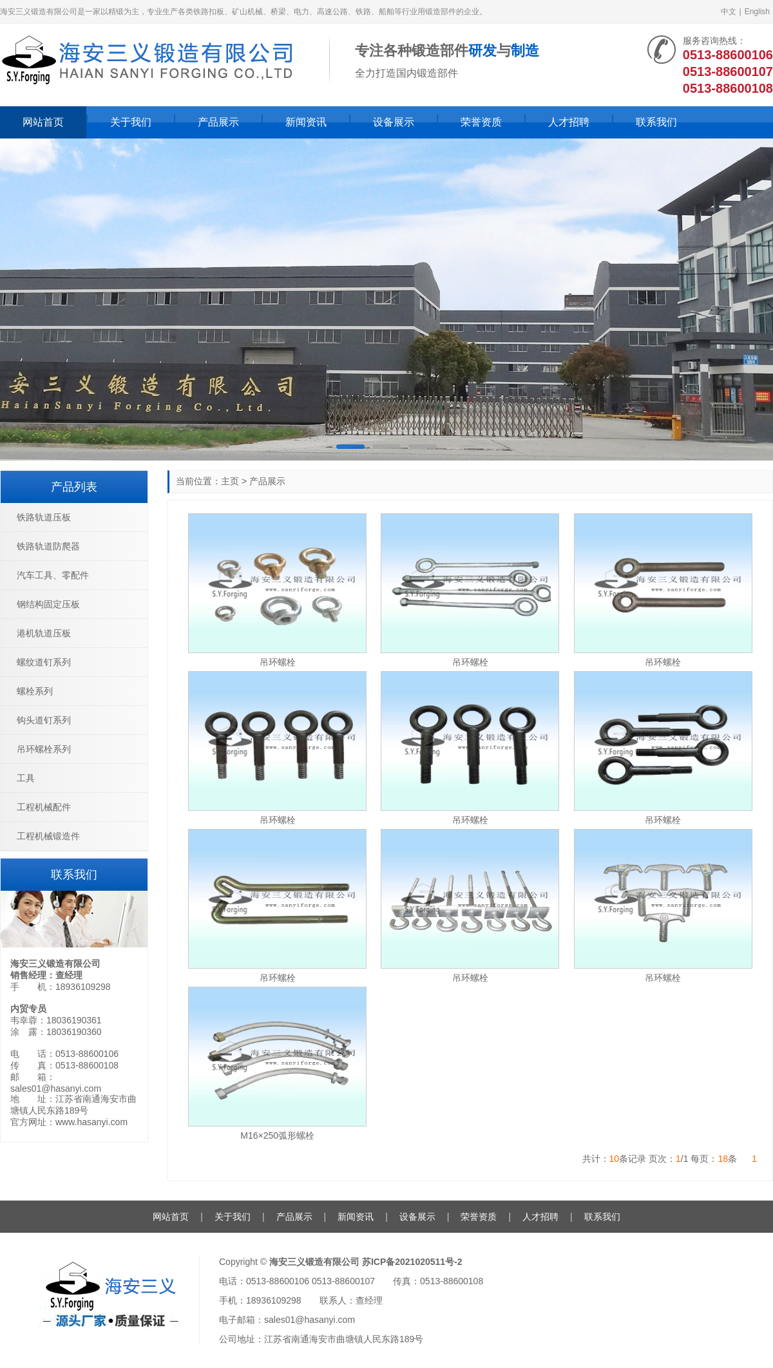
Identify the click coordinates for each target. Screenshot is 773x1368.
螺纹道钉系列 (44, 662)
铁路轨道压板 (44, 517)
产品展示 (218, 122)
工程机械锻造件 (48, 836)
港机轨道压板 (44, 633)
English (757, 11)
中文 (728, 11)
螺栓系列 (35, 691)
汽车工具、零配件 (53, 575)
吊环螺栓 (278, 662)
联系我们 (656, 122)
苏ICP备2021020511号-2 (412, 1262)
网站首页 (43, 122)
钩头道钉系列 (44, 720)
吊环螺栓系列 (44, 749)
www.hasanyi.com (91, 1122)
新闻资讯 (306, 122)
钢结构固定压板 (48, 604)
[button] (350, 446)
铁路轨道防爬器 (48, 546)
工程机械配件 (44, 807)
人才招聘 (568, 122)
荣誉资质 (481, 122)
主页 (230, 481)
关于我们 (130, 122)
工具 (26, 778)
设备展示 (393, 122)
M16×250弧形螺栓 (277, 1135)
